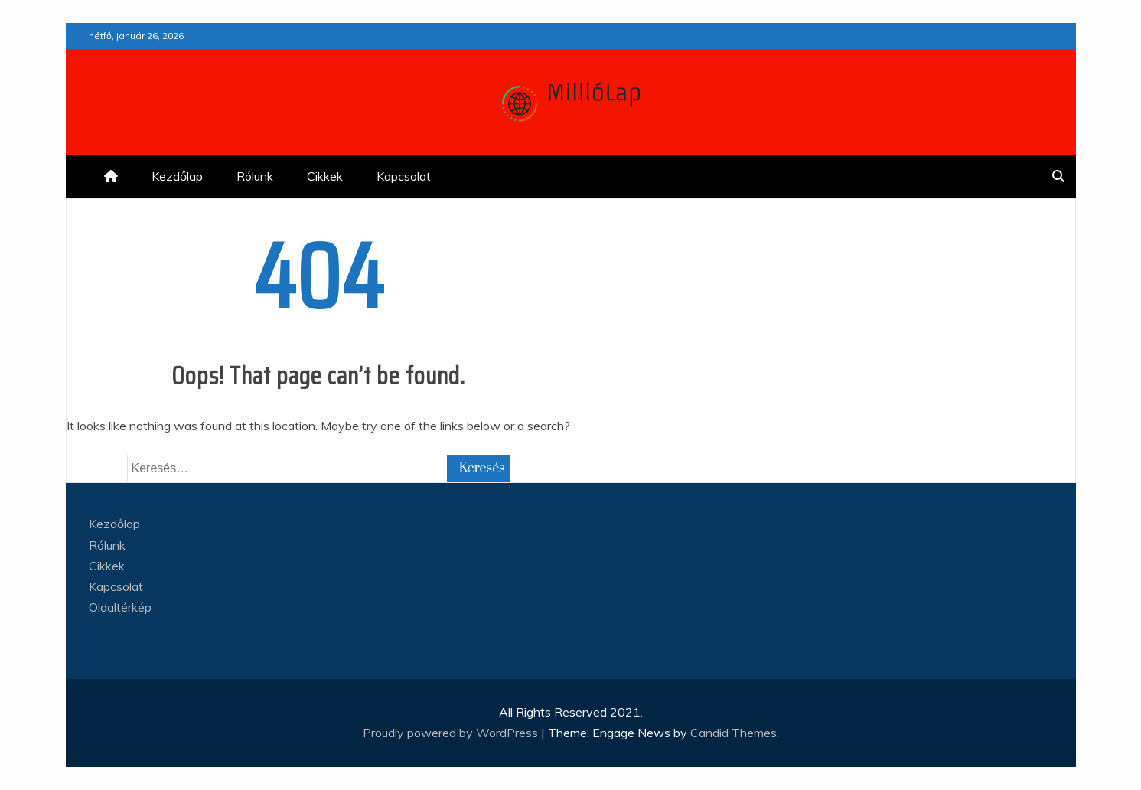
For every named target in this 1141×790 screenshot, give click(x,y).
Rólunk (254, 176)
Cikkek (325, 176)
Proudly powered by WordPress (452, 732)
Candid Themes (733, 732)
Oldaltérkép (120, 607)
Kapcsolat (404, 176)
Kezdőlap (177, 176)
